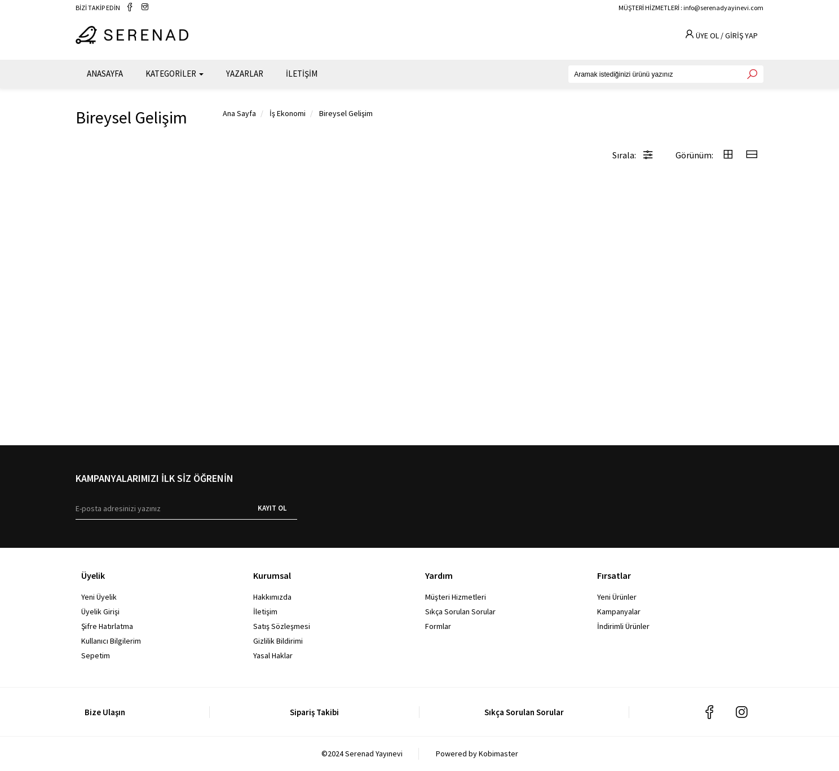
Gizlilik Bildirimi (278, 641)
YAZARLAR (244, 73)
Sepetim (95, 655)
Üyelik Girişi (100, 611)
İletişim (265, 611)
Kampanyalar (619, 611)
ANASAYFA (105, 73)
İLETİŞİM (301, 73)
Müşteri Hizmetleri (455, 597)
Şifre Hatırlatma (107, 626)
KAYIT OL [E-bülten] (272, 508)
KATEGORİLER (174, 73)
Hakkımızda (272, 597)
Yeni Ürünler (617, 597)
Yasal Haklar (273, 655)
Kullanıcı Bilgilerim (111, 641)
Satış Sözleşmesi (281, 626)
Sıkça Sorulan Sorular (460, 611)
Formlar (438, 626)
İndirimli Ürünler (623, 626)
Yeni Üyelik (99, 597)
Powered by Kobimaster (477, 753)
